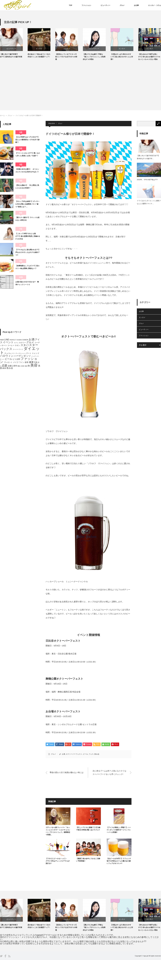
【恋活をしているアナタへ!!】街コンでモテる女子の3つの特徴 (69, 56)
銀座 (4, 368)
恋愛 (4, 365)
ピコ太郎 (16, 359)
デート (28, 353)
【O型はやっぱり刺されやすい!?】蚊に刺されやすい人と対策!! (124, 56)
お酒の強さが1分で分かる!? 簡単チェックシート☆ (27, 283)
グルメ (122, 5)
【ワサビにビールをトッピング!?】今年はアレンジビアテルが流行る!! (58, 861)
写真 (35, 362)
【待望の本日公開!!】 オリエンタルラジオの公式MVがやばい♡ (27, 170)
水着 (22, 366)
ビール (85, 754)
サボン (17, 345)
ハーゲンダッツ (22, 355)
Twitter (1, 956)
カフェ (16, 342)
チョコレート (9, 353)
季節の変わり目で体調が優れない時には (66, 773)
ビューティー (105, 5)
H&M (2, 340)
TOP (70, 5)
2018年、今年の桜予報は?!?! (147, 180)
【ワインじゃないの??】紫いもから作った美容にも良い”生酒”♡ (27, 154)
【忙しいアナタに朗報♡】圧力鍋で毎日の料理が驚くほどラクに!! (88, 829)
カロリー (22, 343)
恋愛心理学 (12, 366)
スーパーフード (18, 349)
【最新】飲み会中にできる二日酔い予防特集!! (88, 860)
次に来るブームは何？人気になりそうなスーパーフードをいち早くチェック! (109, 772)
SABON (25, 340)
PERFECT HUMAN (16, 340)
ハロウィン (6, 355)
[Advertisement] (80, 83)
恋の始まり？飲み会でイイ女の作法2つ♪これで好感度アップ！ (41, 55)
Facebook (5, 956)
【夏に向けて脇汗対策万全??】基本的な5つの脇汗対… (148, 157)
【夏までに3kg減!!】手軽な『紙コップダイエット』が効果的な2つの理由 (97, 56)
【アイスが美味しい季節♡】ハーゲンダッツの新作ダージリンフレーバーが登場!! (119, 830)
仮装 (26, 362)
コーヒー (10, 345)
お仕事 (136, 5)
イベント (8, 342)
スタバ (25, 345)
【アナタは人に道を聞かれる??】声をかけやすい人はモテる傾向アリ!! (27, 252)
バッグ (33, 356)
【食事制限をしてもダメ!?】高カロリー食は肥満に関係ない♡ (27, 267)
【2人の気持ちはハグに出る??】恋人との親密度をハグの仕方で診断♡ (27, 139)
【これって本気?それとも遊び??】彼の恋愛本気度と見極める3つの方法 (27, 236)
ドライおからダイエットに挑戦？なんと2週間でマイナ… (149, 202)
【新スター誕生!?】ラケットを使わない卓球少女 (27, 219)
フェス (91, 754)
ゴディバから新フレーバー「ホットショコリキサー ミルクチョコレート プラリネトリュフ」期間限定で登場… (58, 831)
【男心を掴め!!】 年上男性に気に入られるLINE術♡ (27, 186)
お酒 (63, 754)
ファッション (86, 5)
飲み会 (96, 754)
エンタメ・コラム (154, 5)
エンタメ (42, 49)
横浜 (19, 366)
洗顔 (25, 366)
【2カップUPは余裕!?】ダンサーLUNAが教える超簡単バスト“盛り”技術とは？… (27, 204)
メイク (16, 362)
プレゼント (8, 362)
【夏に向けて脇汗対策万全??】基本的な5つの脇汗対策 (14, 55)
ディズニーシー (20, 353)
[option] (16, 43)
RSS (9, 956)
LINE (6, 339)
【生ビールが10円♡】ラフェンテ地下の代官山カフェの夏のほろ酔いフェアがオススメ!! (119, 861)
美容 (34, 365)
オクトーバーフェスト (74, 754)
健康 (31, 362)
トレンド (35, 353)
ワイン (21, 362)
